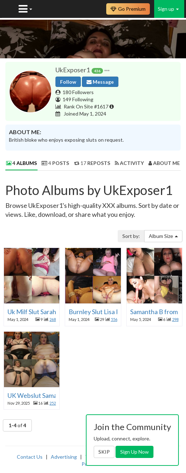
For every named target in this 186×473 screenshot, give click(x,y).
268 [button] (52, 319)
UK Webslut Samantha (39, 395)
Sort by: (131, 236)
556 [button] (114, 319)
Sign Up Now (134, 452)
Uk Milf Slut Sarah (32, 312)
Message (100, 82)
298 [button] (175, 319)
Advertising (64, 457)
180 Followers (78, 92)
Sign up (168, 9)
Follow (68, 82)
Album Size (163, 236)
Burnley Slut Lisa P (94, 312)
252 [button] (52, 403)
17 (92, 163)
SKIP (104, 452)
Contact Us (30, 457)
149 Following (78, 99)
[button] (107, 70)
